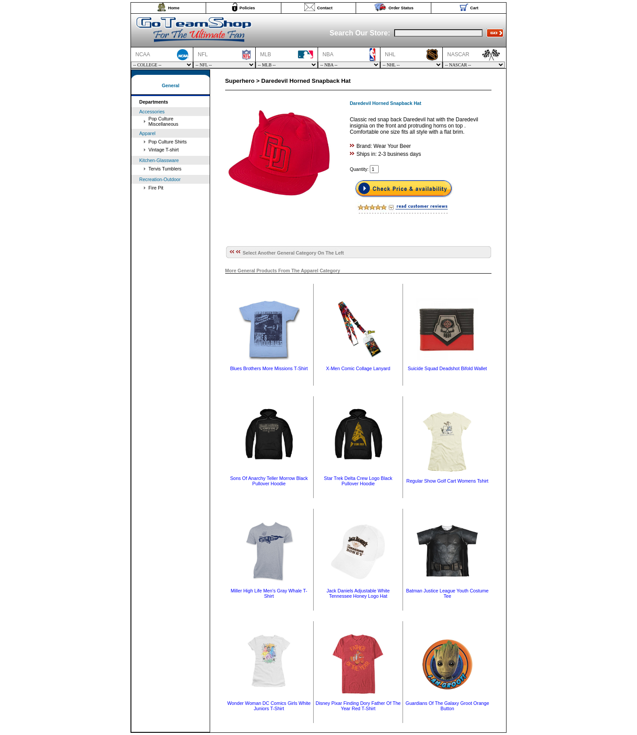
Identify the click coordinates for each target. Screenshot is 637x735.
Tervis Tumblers (165, 168)
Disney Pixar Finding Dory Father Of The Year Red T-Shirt (357, 705)
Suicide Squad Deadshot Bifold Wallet (447, 368)
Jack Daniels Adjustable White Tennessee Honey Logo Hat (358, 593)
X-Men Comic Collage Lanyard (358, 368)
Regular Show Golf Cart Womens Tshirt (447, 481)
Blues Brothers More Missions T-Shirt (269, 368)
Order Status (401, 8)
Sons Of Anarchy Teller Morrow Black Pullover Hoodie (269, 481)
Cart (474, 8)
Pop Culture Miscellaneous (164, 121)
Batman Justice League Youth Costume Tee (447, 593)
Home (174, 8)
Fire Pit (156, 187)
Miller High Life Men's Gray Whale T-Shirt (268, 593)
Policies (247, 8)
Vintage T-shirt (164, 149)
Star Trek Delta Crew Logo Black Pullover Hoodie (358, 481)
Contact (325, 8)
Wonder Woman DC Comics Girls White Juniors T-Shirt (269, 705)
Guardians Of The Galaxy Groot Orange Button (447, 705)
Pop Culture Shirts (168, 141)
